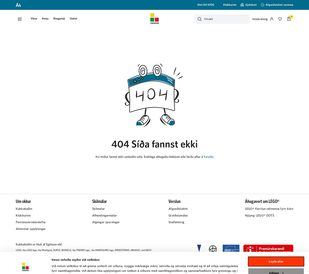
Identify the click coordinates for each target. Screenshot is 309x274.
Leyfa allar (276, 241)
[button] (20, 19)
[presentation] (34, 19)
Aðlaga (276, 253)
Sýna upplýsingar (64, 266)
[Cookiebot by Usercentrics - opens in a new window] (25, 266)
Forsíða (208, 156)
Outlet (73, 18)
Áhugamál (59, 18)
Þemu (45, 18)
